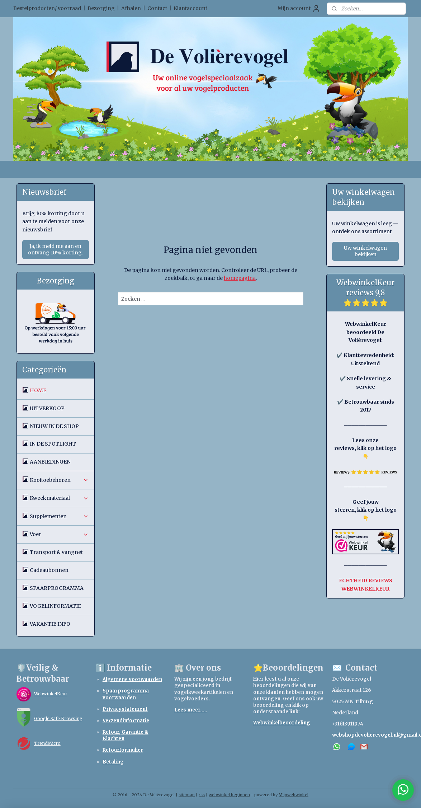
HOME (38, 390)
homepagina (239, 278)
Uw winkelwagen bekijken (365, 251)
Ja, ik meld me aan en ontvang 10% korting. (55, 249)
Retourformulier (123, 750)
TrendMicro (47, 743)
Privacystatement (125, 709)
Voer (59, 534)
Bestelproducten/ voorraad (47, 8)
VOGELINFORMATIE (55, 606)
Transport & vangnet (56, 552)
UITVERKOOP (47, 408)
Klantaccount (190, 8)
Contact (157, 8)
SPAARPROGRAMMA (57, 588)
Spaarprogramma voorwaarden (126, 694)
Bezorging (101, 8)
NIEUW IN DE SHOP (54, 426)
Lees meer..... (190, 710)
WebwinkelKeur (50, 693)
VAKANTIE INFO (50, 624)
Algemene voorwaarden (132, 679)
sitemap (187, 794)
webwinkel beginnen (229, 794)
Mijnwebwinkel (293, 794)
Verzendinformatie (126, 721)
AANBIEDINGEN (50, 462)
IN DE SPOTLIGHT (53, 444)
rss (202, 794)
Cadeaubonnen (49, 570)
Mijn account (299, 8)
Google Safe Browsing (58, 718)
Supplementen (59, 516)
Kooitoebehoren (59, 480)
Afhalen (131, 8)
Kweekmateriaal (59, 498)
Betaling (113, 762)
